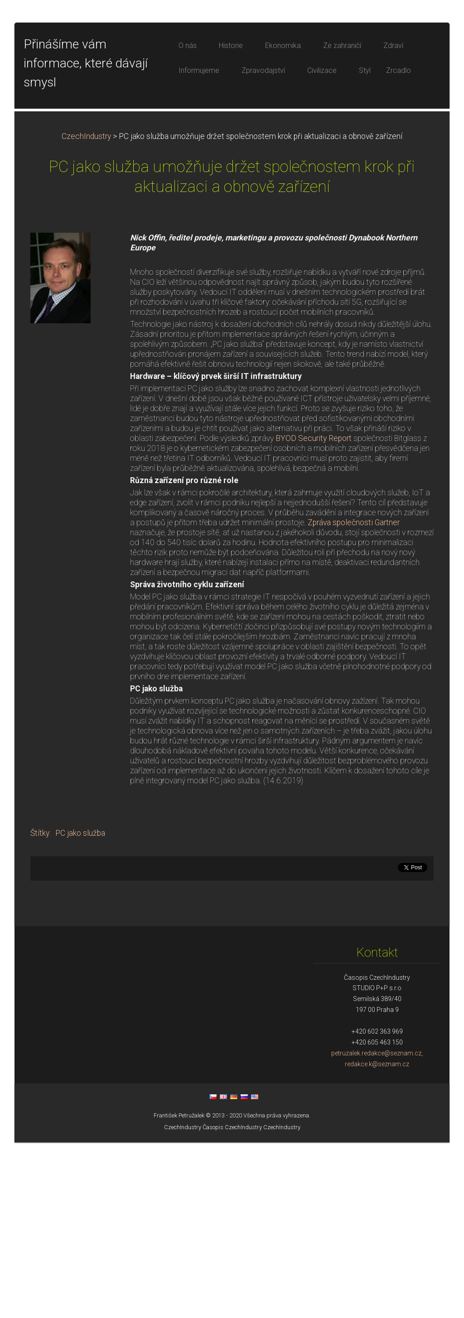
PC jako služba (80, 1008)
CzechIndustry (86, 311)
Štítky (39, 1008)
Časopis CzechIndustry (232, 1302)
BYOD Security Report (314, 613)
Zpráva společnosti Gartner (354, 698)
